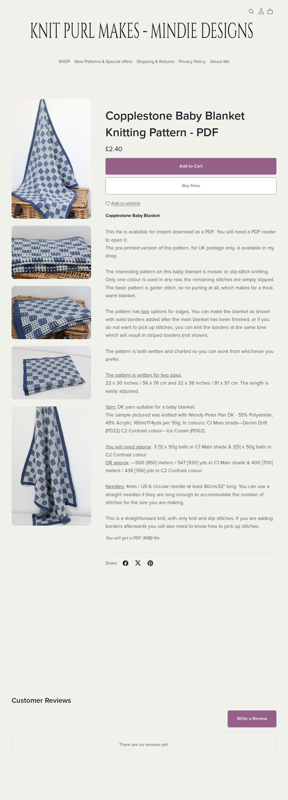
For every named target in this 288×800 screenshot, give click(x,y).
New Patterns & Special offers (103, 61)
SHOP (64, 61)
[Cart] (272, 11)
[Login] (261, 11)
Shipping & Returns (155, 61)
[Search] (251, 11)
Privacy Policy (192, 61)
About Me (220, 61)
